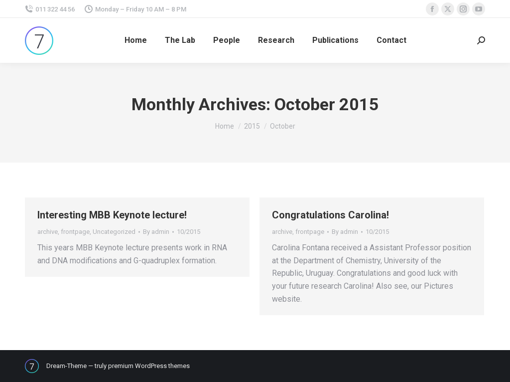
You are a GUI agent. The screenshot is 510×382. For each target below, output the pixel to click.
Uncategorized (114, 231)
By (156, 231)
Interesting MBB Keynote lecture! (112, 215)
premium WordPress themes (149, 366)
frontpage (75, 231)
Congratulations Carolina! (330, 215)
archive (47, 231)
